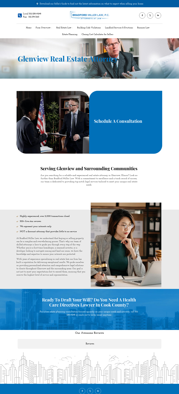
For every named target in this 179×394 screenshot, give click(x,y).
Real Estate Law (63, 28)
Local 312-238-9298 (32, 14)
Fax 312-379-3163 (31, 17)
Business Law (143, 28)
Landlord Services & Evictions (119, 28)
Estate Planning (69, 34)
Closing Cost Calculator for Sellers (97, 34)
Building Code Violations (89, 28)
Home (28, 28)
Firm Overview (43, 28)
